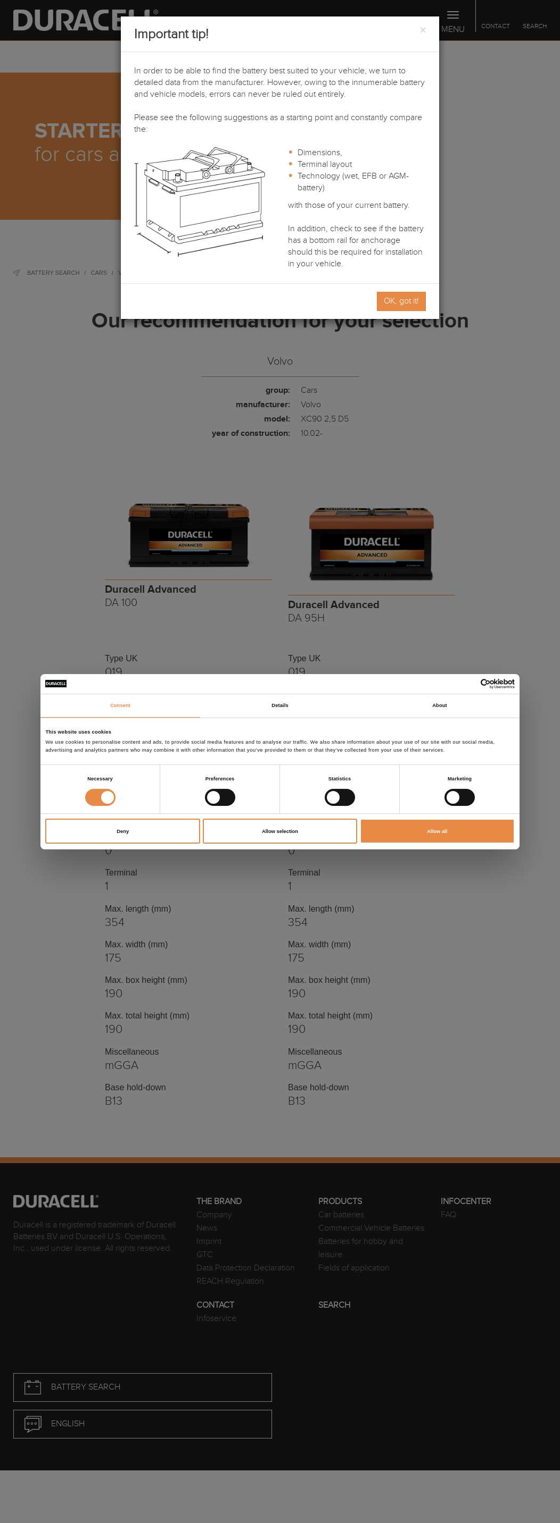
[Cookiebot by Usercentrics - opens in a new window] (468, 684)
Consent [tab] (120, 705)
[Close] (422, 30)
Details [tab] (279, 705)
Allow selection (280, 831)
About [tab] (439, 705)
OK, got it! (401, 301)
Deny (123, 831)
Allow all (437, 831)
